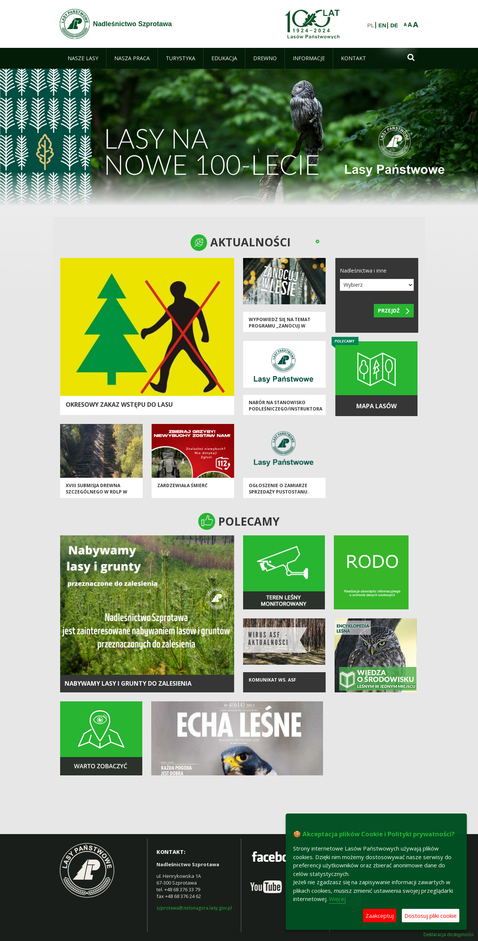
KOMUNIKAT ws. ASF (272, 680)
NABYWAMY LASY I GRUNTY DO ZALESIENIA (128, 683)
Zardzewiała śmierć (182, 485)
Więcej (337, 898)
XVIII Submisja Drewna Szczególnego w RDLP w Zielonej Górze (96, 492)
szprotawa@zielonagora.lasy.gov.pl (194, 908)
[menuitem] (83, 58)
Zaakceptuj (380, 915)
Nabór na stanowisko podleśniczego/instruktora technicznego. (285, 409)
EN (382, 25)
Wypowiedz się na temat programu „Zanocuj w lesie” (279, 326)
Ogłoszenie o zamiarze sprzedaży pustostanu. (279, 488)
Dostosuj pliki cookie (430, 915)
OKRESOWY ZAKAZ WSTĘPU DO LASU (119, 404)
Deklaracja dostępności (448, 934)
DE (394, 25)
